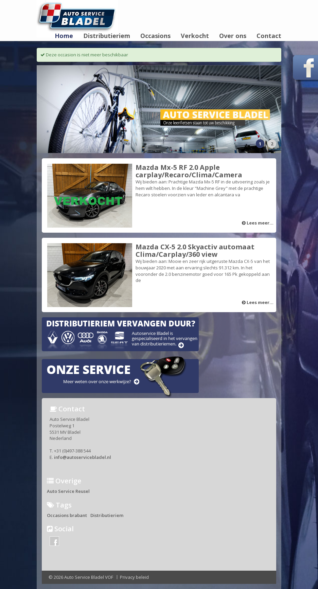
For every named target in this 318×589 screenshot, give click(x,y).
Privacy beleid (134, 577)
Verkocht (195, 36)
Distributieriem (106, 36)
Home (64, 36)
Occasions (155, 36)
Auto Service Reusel (68, 491)
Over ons (232, 36)
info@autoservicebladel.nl (82, 457)
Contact (269, 36)
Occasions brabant (67, 515)
